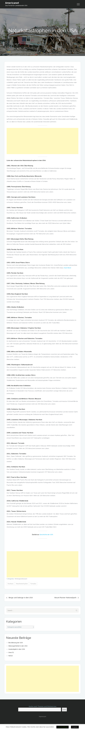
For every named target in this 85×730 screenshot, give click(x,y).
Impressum (42, 716)
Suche (64, 709)
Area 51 (11, 652)
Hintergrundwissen (21, 579)
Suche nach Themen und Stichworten (42, 706)
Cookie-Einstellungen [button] (63, 727)
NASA (10, 656)
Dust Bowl (67, 268)
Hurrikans (10, 584)
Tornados (33, 584)
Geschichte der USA (46, 534)
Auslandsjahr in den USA (16, 649)
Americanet (12, 2)
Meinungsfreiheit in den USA (17, 646)
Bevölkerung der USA (15, 643)
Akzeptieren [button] (75, 727)
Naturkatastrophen (22, 584)
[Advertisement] (42, 141)
